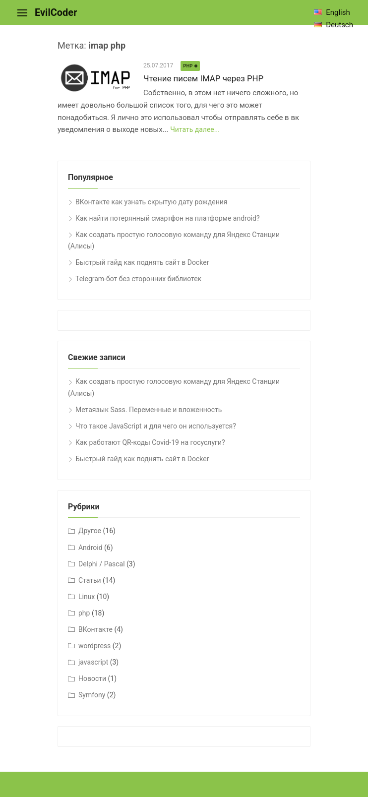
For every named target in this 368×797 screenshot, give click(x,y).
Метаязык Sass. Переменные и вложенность (148, 410)
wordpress (94, 646)
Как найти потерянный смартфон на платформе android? (167, 218)
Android (90, 548)
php (187, 65)
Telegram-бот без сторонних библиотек (138, 279)
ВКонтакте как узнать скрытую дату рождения (151, 202)
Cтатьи (89, 580)
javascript (93, 662)
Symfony (91, 695)
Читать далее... (195, 129)
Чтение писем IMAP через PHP (203, 78)
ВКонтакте (95, 629)
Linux (86, 597)
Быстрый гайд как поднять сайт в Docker (142, 262)
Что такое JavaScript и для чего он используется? (155, 426)
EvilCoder (56, 12)
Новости (92, 678)
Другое (89, 531)
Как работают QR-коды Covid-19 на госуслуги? (150, 442)
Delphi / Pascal (101, 564)
